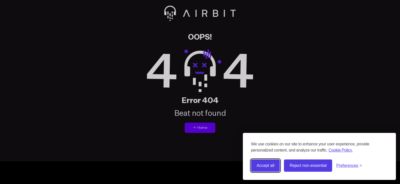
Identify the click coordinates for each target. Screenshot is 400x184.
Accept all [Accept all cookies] (265, 165)
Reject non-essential (308, 165)
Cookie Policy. (341, 150)
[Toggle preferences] (349, 165)
